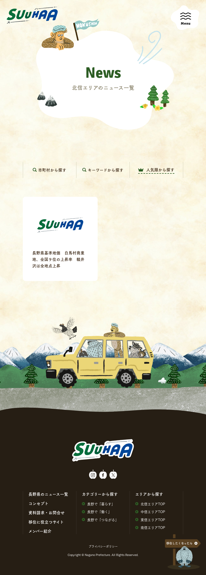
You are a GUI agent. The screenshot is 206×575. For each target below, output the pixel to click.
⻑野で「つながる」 (100, 519)
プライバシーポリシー (103, 546)
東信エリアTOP (150, 519)
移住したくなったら (179, 543)
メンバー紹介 (40, 531)
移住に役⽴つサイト (46, 522)
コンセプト (38, 503)
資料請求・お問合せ (46, 512)
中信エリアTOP (150, 511)
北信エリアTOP (150, 503)
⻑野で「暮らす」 (98, 503)
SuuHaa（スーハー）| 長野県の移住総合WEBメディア (32, 15)
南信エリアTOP (150, 527)
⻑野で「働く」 (97, 511)
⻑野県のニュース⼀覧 (48, 494)
